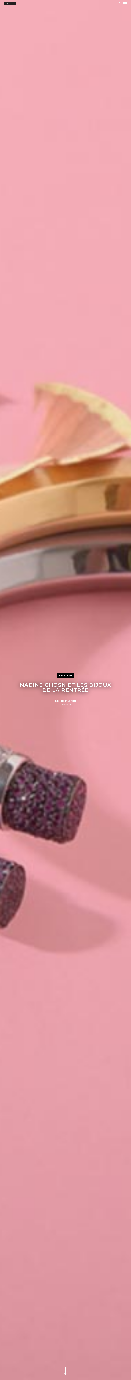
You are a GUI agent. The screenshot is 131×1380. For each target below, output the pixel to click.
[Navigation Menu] (125, 3)
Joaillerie (65, 675)
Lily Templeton (65, 701)
